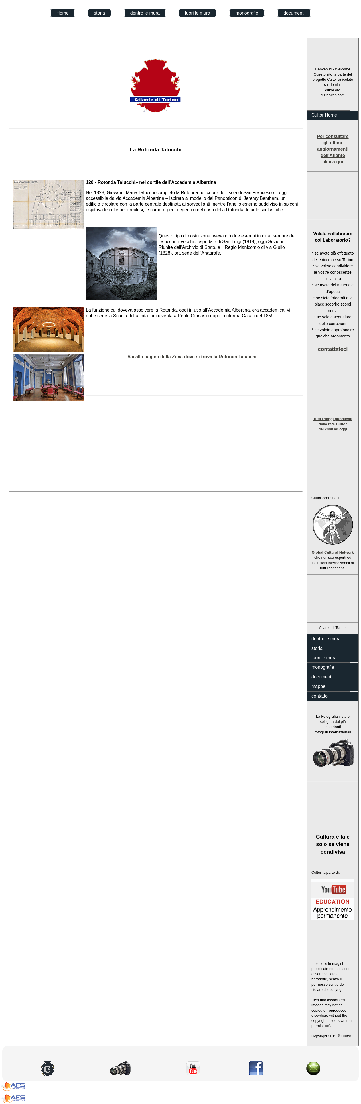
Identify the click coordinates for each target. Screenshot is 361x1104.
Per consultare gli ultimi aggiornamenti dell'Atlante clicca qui (332, 149)
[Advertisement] (332, 195)
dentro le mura (145, 13)
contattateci (333, 349)
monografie (247, 13)
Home (62, 13)
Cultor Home (324, 115)
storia (99, 13)
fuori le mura (197, 13)
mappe (318, 686)
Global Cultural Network (333, 552)
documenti (294, 13)
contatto (319, 696)
